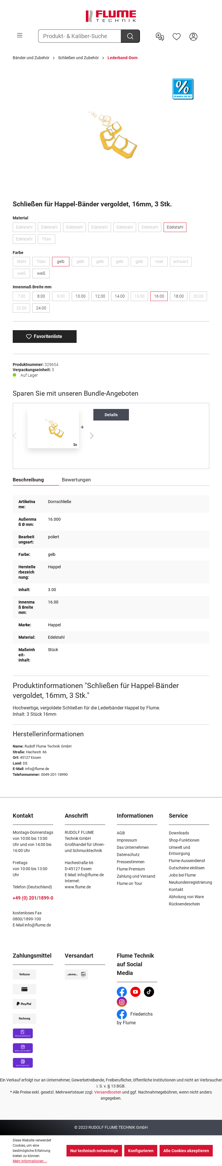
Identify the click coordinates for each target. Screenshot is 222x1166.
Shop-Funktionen (184, 840)
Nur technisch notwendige (94, 1150)
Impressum (127, 840)
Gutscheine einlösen (187, 868)
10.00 (80, 296)
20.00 (200, 297)
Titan (48, 240)
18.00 (179, 296)
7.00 (24, 297)
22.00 (23, 309)
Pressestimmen (131, 861)
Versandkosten (107, 1092)
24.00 (41, 308)
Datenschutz (128, 854)
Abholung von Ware (186, 896)
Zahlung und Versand (136, 876)
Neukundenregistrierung (190, 882)
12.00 (100, 296)
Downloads (179, 833)
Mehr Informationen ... (30, 1161)
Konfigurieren (140, 1150)
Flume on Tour (129, 883)
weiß (23, 274)
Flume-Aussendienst (187, 860)
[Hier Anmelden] (193, 36)
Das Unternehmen (133, 847)
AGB (121, 833)
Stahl (23, 262)
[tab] (36, 480)
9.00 (63, 297)
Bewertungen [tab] (76, 480)
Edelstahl (26, 228)
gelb (60, 261)
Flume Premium (131, 869)
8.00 (41, 296)
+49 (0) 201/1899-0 (33, 898)
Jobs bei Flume (182, 875)
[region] (111, 133)
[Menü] (20, 35)
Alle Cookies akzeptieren (186, 1150)
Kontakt (176, 889)
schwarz (182, 262)
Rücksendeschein (184, 904)
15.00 (141, 297)
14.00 (120, 296)
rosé (161, 262)
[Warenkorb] (205, 32)
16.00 (159, 296)
